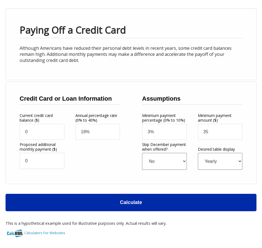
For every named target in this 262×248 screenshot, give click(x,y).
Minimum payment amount (215, 118)
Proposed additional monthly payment (38, 147)
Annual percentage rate (96, 118)
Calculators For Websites (44, 232)
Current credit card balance (36, 118)
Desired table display (216, 149)
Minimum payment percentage (163, 118)
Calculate (131, 202)
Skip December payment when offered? (164, 147)
